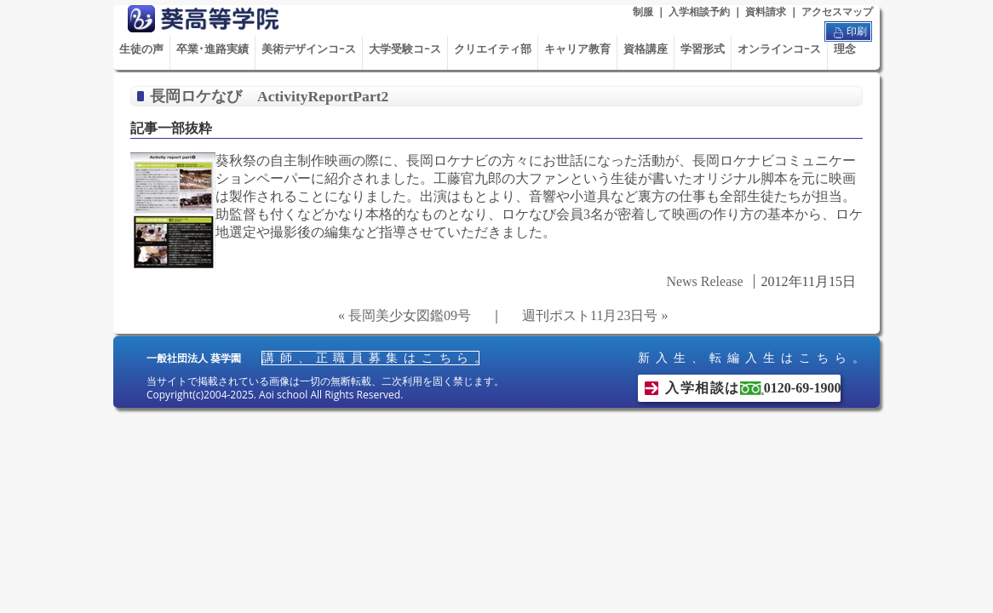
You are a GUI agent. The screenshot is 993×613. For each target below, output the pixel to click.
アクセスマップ (837, 12)
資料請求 (765, 12)
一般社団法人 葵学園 (193, 358)
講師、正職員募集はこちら (370, 358)
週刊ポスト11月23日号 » (595, 315)
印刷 (848, 32)
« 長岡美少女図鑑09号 (404, 315)
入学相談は (753, 388)
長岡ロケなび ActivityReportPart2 (269, 96)
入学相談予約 (699, 12)
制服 (643, 12)
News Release (704, 281)
